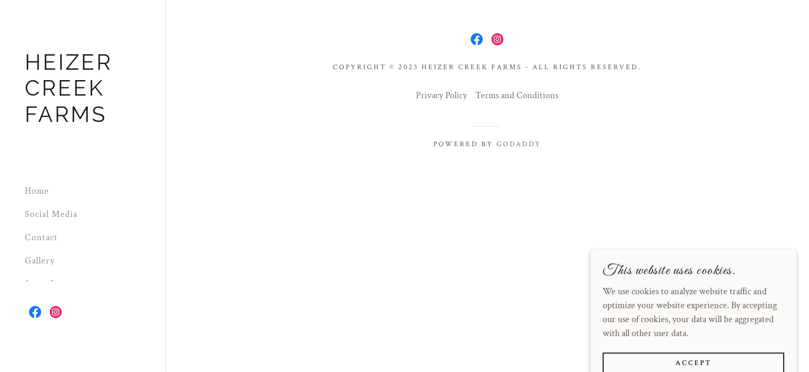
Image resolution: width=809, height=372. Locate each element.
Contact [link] (41, 237)
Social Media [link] (51, 214)
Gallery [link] (40, 261)
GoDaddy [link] (518, 144)
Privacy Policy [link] (441, 95)
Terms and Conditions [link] (516, 95)
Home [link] (37, 191)
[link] (82, 119)
